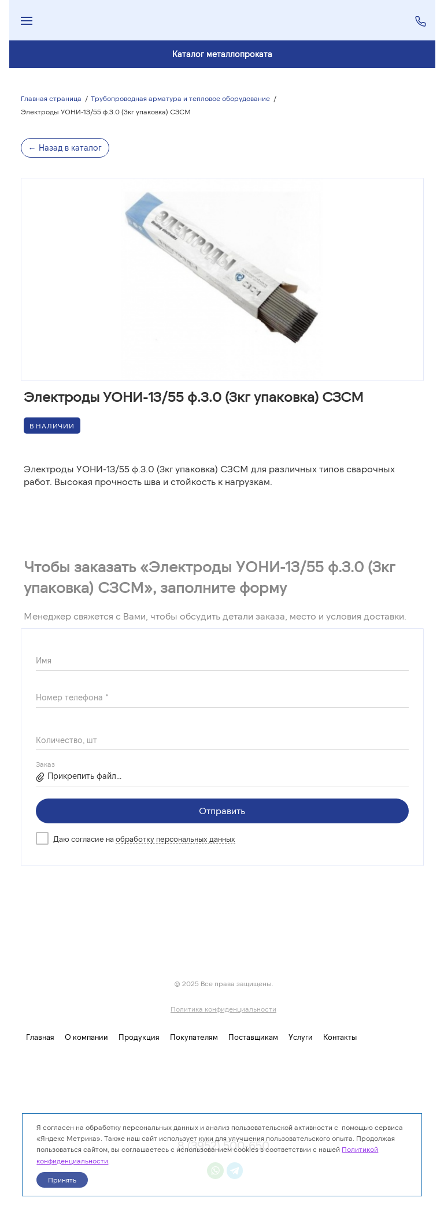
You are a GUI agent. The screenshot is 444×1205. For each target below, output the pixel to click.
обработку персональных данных (175, 839)
